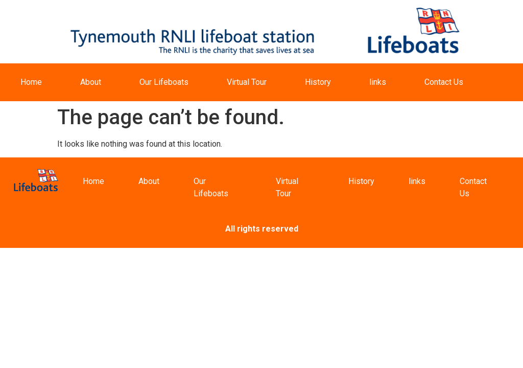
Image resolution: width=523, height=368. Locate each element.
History (318, 82)
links (377, 82)
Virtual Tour (247, 82)
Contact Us (443, 82)
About (90, 82)
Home (31, 82)
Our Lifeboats (163, 82)
